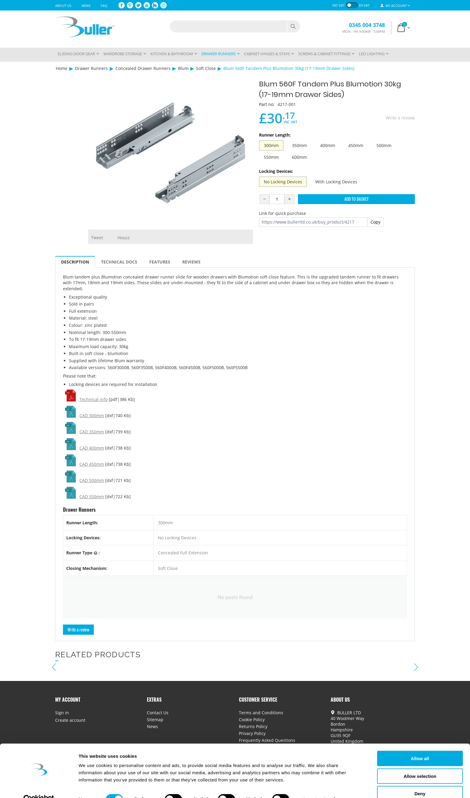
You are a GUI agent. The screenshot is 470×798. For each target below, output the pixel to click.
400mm (327, 145)
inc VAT (338, 5)
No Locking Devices (283, 182)
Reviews (191, 262)
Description (75, 262)
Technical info (93, 399)
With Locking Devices (336, 182)
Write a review (400, 118)
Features (159, 262)
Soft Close (206, 68)
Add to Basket (356, 199)
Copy (375, 222)
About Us (63, 5)
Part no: (267, 104)
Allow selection (419, 763)
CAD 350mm (91, 432)
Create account (70, 720)
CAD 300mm (91, 415)
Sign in (62, 712)
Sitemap (155, 719)
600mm (299, 157)
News (86, 5)
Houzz (124, 237)
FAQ (104, 5)
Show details (315, 786)
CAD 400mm (91, 448)
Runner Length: (275, 135)
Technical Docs (119, 262)
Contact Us (157, 712)
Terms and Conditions (261, 712)
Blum (183, 68)
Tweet (97, 237)
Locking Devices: (276, 171)
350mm (299, 145)
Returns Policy (253, 726)
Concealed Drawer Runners (143, 68)
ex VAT (364, 5)
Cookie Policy (252, 719)
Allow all (420, 745)
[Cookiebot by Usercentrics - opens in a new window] (39, 786)
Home (61, 68)
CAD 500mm (91, 480)
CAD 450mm (91, 464)
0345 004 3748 (367, 25)
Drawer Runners (91, 68)
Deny (420, 780)
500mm (383, 145)
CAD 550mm (91, 496)
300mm (271, 145)
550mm (271, 157)
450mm (355, 145)
